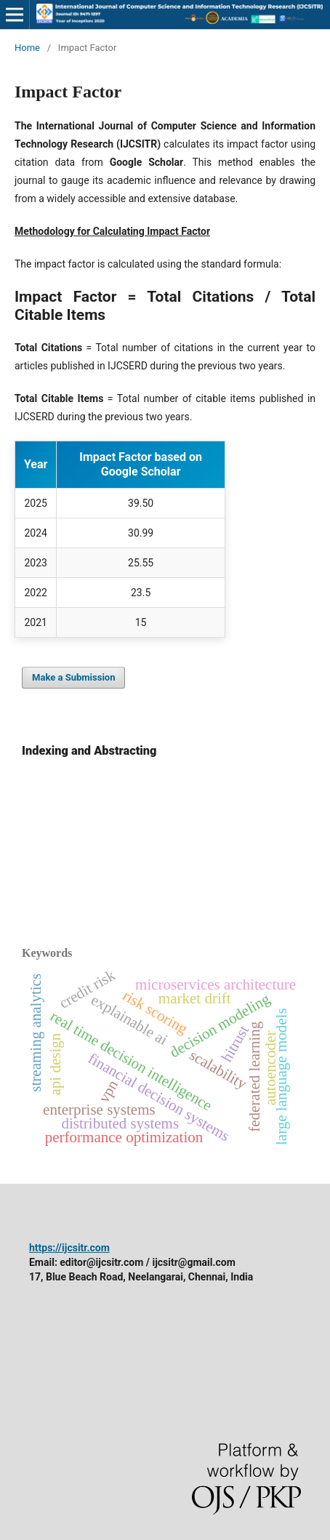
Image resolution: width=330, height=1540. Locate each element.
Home (27, 47)
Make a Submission (73, 677)
